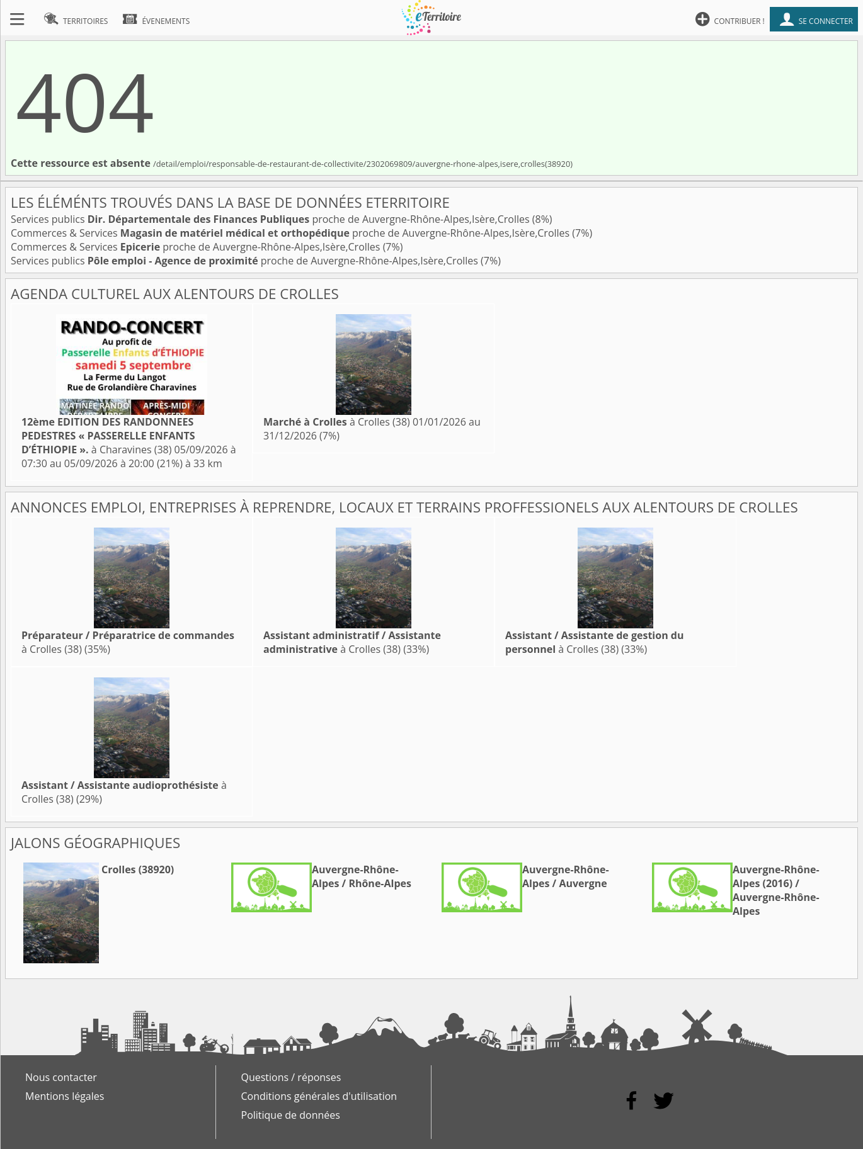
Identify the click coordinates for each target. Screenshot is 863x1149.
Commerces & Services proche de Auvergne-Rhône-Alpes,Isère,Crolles (291, 233)
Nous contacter (61, 1077)
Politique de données (290, 1115)
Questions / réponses (291, 1077)
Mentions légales (64, 1096)
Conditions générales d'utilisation (319, 1096)
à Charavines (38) (108, 435)
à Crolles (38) (336, 422)
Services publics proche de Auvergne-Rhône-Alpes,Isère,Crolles (271, 219)
